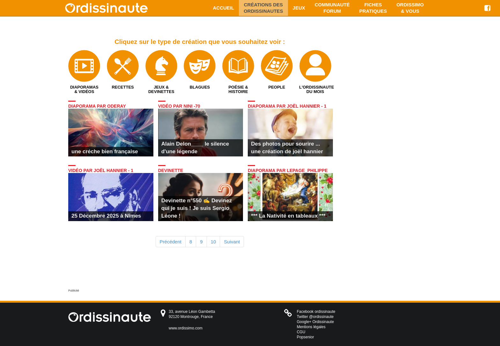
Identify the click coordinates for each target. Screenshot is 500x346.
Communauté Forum (332, 8)
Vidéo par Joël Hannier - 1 (100, 170)
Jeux (299, 8)
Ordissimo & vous (410, 8)
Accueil (223, 8)
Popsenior (305, 337)
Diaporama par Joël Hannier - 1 (287, 106)
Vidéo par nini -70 (179, 106)
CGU (301, 332)
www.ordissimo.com (185, 328)
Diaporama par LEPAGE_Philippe (287, 170)
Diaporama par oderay (97, 106)
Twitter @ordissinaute (315, 316)
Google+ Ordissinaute (315, 322)
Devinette (170, 170)
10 (213, 241)
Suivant (232, 241)
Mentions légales (311, 327)
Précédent (170, 241)
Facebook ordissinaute (316, 311)
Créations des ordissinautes (263, 8)
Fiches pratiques (373, 8)
